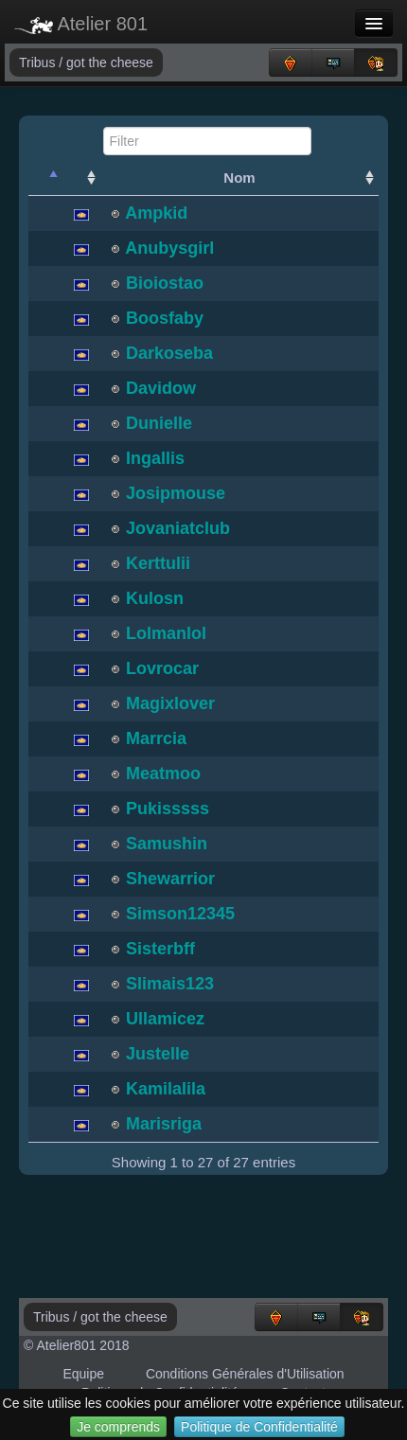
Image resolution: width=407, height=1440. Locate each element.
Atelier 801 (81, 23)
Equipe (83, 1373)
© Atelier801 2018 (77, 1345)
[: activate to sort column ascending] (81, 178)
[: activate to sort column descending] (45, 178)
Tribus (39, 62)
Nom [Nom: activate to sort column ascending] (239, 177)
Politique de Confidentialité (259, 1426)
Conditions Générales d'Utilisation (245, 1373)
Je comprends (118, 1426)
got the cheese (109, 62)
